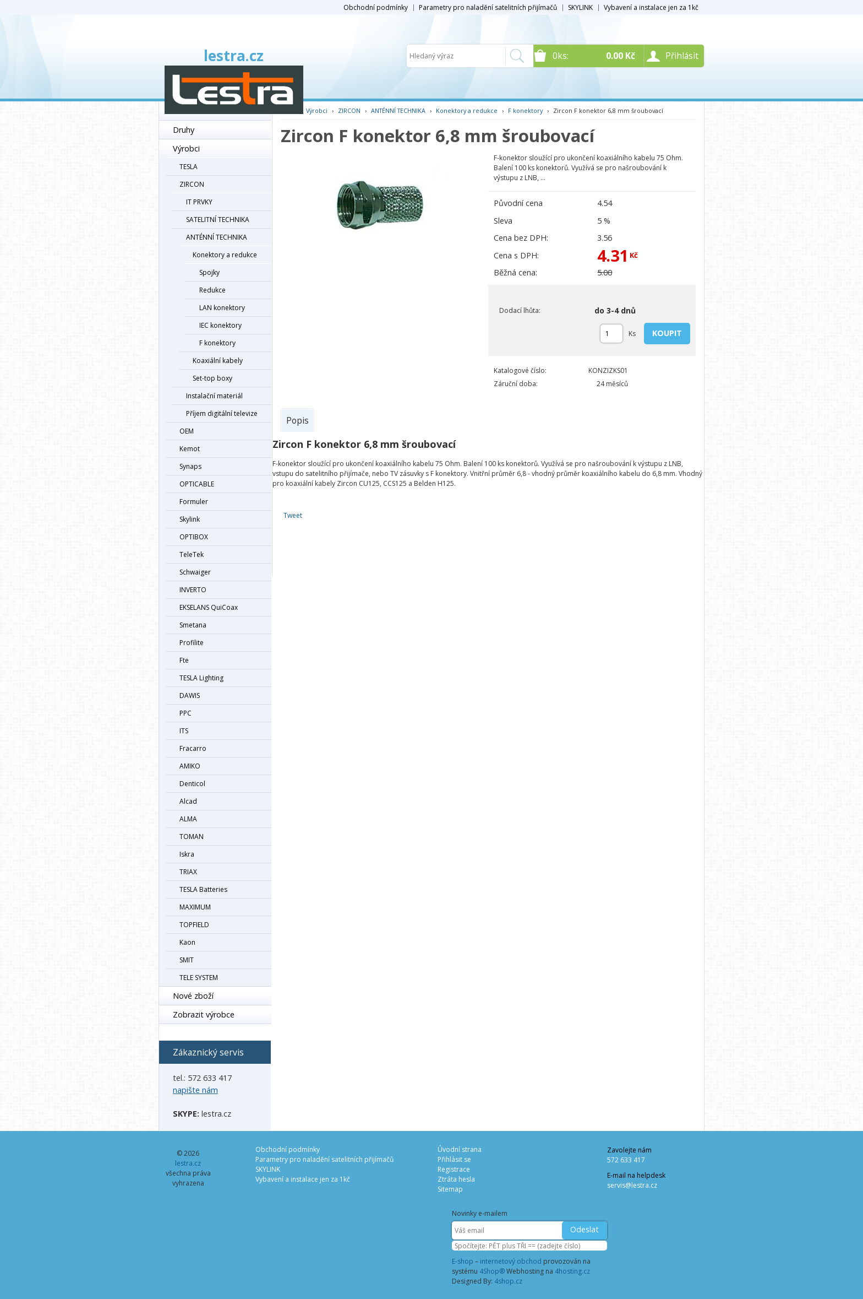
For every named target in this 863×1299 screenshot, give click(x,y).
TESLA (188, 166)
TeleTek (191, 554)
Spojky (209, 272)
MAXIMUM (195, 907)
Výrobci (186, 148)
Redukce (212, 290)
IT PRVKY (199, 202)
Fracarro (192, 748)
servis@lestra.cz (632, 1185)
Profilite (191, 642)
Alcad (188, 801)
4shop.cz (508, 1281)
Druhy (183, 130)
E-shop (462, 1261)
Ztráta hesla (456, 1179)
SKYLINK (580, 7)
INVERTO (192, 589)
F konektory (217, 343)
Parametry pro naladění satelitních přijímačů (488, 7)
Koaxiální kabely (218, 360)
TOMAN (191, 836)
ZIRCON (191, 184)
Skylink (189, 519)
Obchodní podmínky (375, 7)
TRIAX (188, 871)
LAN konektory (222, 307)
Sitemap (450, 1189)
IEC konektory (220, 325)
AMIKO (189, 766)
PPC (185, 713)
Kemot (189, 448)
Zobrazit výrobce (203, 1014)
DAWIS (189, 695)
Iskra (186, 854)
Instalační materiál (214, 395)
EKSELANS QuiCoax (208, 607)
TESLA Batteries (203, 889)
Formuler (193, 501)
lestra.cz (234, 56)
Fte (184, 660)
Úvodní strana (460, 1149)
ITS (183, 730)
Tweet (292, 515)
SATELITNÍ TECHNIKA (217, 219)
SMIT (186, 960)
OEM (186, 431)
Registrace (454, 1169)
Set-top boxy (212, 378)
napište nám (195, 1090)
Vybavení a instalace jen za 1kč (651, 7)
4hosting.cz (572, 1271)
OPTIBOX (193, 537)
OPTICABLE (196, 484)
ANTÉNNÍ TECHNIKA (216, 237)
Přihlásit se (454, 1159)
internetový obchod (511, 1261)
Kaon (187, 942)
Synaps (190, 466)
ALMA (188, 819)
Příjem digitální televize (222, 413)
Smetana (192, 625)
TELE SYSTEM (198, 977)
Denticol (192, 783)
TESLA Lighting (201, 678)
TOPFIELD (194, 924)
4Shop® (492, 1271)
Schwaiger (195, 572)
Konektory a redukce (225, 254)
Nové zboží (193, 996)
